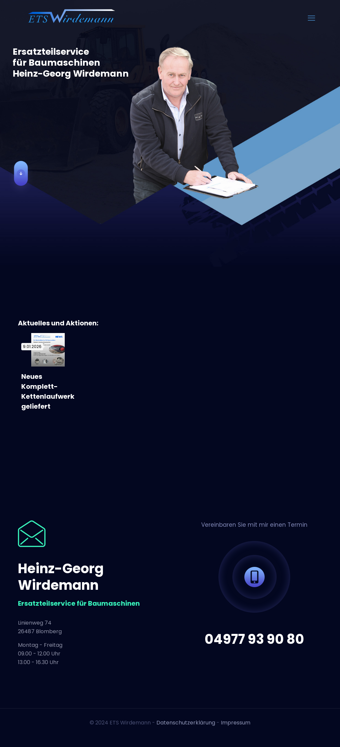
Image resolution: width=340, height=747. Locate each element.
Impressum (235, 722)
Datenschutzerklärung (185, 722)
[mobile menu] (311, 18)
